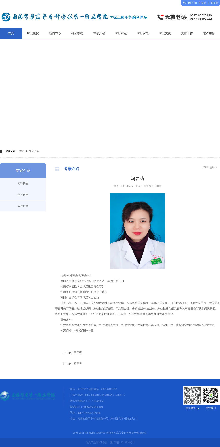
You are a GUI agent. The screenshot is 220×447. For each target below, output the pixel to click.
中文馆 (202, 2)
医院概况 (33, 33)
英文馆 (214, 2)
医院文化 (165, 33)
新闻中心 (55, 33)
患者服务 (209, 33)
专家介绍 (99, 33)
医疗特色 (121, 33)
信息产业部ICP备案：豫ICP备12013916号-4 (110, 442)
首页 (11, 33)
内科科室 (22, 183)
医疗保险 (143, 33)
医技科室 (22, 205)
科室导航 (77, 33)
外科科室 (22, 194)
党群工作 (187, 33)
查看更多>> (210, 167)
